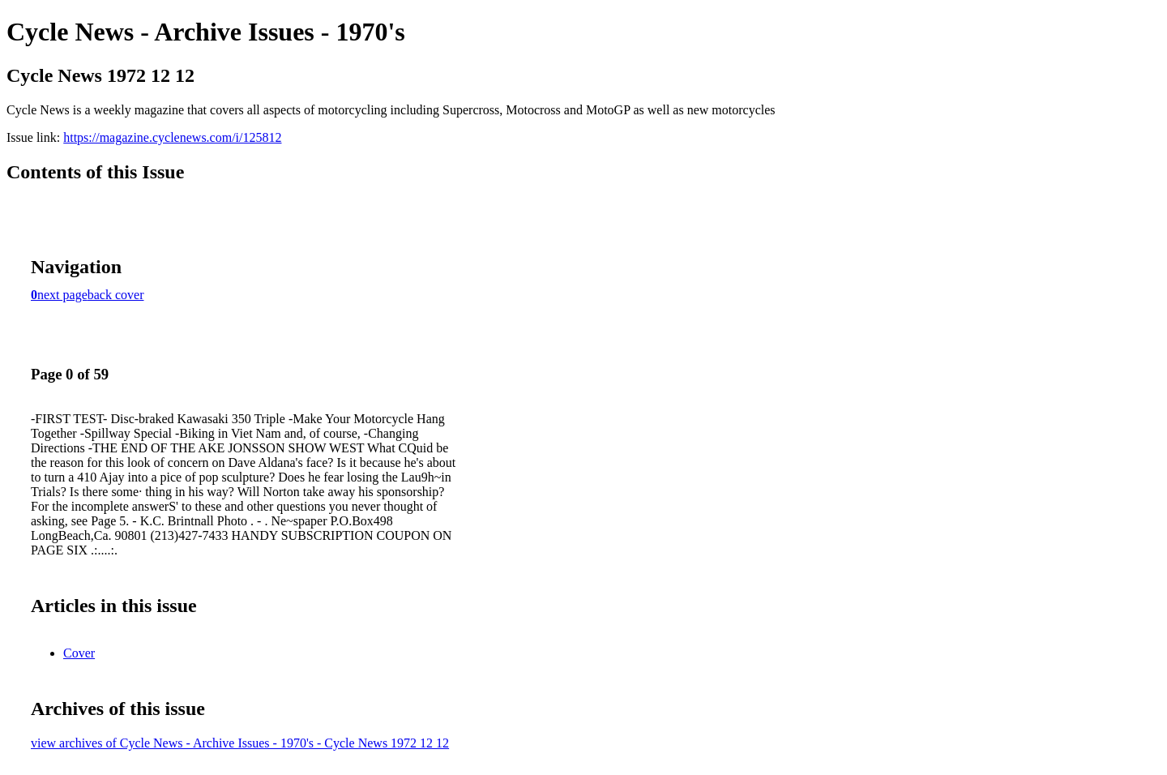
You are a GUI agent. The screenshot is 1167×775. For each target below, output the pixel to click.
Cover (79, 653)
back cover (116, 295)
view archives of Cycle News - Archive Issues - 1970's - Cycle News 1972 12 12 (240, 743)
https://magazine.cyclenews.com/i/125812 (172, 137)
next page (62, 295)
